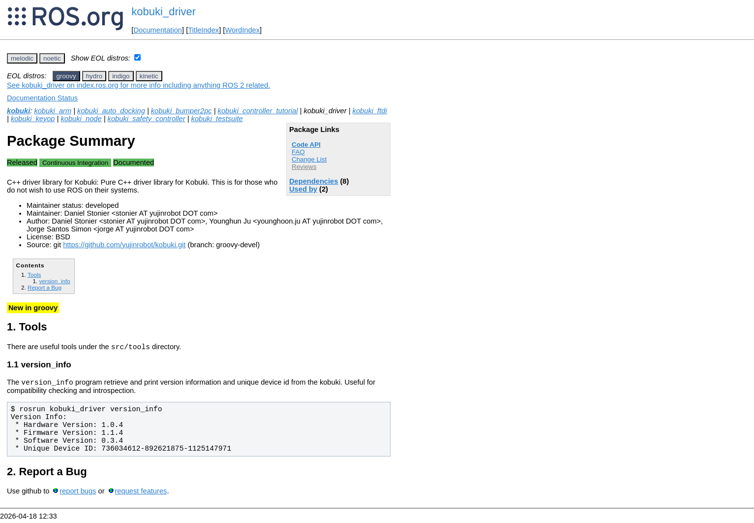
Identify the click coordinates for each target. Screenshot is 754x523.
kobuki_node (80, 119)
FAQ (298, 152)
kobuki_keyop (33, 119)
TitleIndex (203, 30)
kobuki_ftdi (370, 111)
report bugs (78, 494)
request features (141, 494)
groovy (66, 76)
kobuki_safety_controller (146, 119)
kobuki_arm (52, 111)
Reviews (304, 166)
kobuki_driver (163, 11)
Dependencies (313, 181)
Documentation (157, 30)
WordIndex (242, 30)
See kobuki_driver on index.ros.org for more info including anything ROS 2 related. (138, 85)
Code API (306, 144)
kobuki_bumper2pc (181, 111)
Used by (303, 189)
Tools (34, 274)
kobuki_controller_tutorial (258, 111)
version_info (54, 281)
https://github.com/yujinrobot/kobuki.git (124, 245)
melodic (22, 58)
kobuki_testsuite (217, 119)
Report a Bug (44, 287)
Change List (309, 159)
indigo (121, 76)
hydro (94, 76)
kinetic (149, 76)
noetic (52, 58)
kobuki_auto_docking (111, 111)
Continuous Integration (75, 162)
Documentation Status (42, 98)
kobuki (18, 111)
